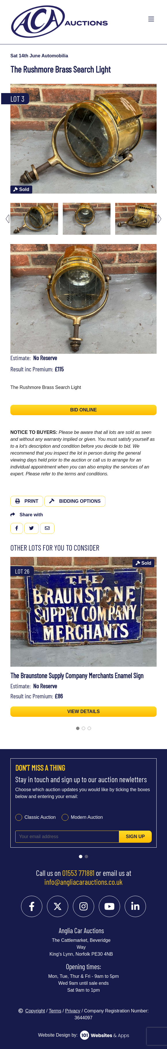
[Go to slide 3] (89, 728)
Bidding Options (74, 501)
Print (26, 501)
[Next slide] (159, 218)
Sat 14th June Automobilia (39, 55)
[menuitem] (34, 219)
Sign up (135, 836)
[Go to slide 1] (77, 728)
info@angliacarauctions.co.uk (83, 881)
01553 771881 (78, 872)
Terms (55, 1010)
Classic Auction (40, 817)
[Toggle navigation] (151, 19)
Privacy (72, 1010)
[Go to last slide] (7, 218)
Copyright (31, 1010)
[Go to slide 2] (83, 728)
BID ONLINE (83, 409)
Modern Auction (87, 817)
